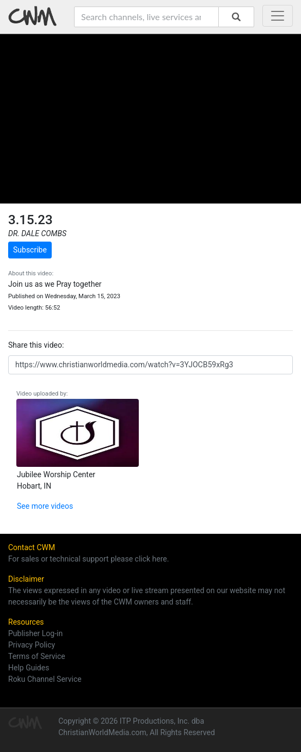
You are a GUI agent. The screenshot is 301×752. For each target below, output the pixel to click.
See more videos (45, 506)
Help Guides (28, 667)
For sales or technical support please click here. (88, 558)
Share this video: (36, 345)
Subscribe (30, 249)
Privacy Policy (31, 644)
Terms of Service (36, 656)
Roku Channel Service (45, 679)
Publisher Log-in (35, 633)
